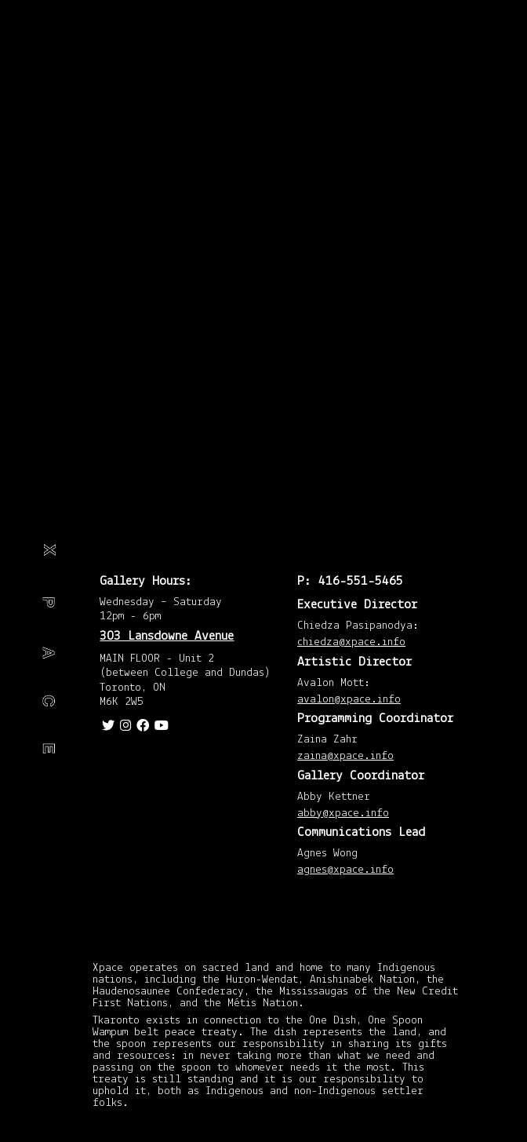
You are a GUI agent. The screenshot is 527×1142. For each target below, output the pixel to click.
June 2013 (487, 838)
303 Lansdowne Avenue (167, 636)
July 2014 (486, 551)
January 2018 (483, 125)
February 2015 (485, 338)
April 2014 (487, 574)
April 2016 (487, 176)
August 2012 (492, 1125)
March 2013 (490, 907)
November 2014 (487, 435)
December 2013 (487, 689)
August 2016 (492, 153)
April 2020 (487, 19)
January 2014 (483, 657)
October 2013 (483, 755)
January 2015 (483, 370)
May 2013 (486, 862)
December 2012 (487, 1000)
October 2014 (483, 467)
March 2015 (490, 311)
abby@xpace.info (343, 814)
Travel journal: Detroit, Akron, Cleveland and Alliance (87, 197)
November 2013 (487, 722)
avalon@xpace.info (349, 700)
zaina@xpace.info (345, 757)
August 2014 (492, 528)
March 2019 (490, 65)
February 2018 (485, 93)
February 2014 (485, 625)
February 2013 (485, 935)
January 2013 (483, 967)
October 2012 (483, 1065)
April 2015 (487, 287)
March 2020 (490, 42)
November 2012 (487, 1032)
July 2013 (486, 815)
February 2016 (485, 204)
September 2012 (489, 1098)
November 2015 (487, 236)
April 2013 (487, 884)
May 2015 (486, 264)
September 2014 (489, 500)
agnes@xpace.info (345, 871)
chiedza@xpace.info (351, 643)
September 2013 (489, 788)
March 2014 (490, 597)
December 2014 (487, 403)
